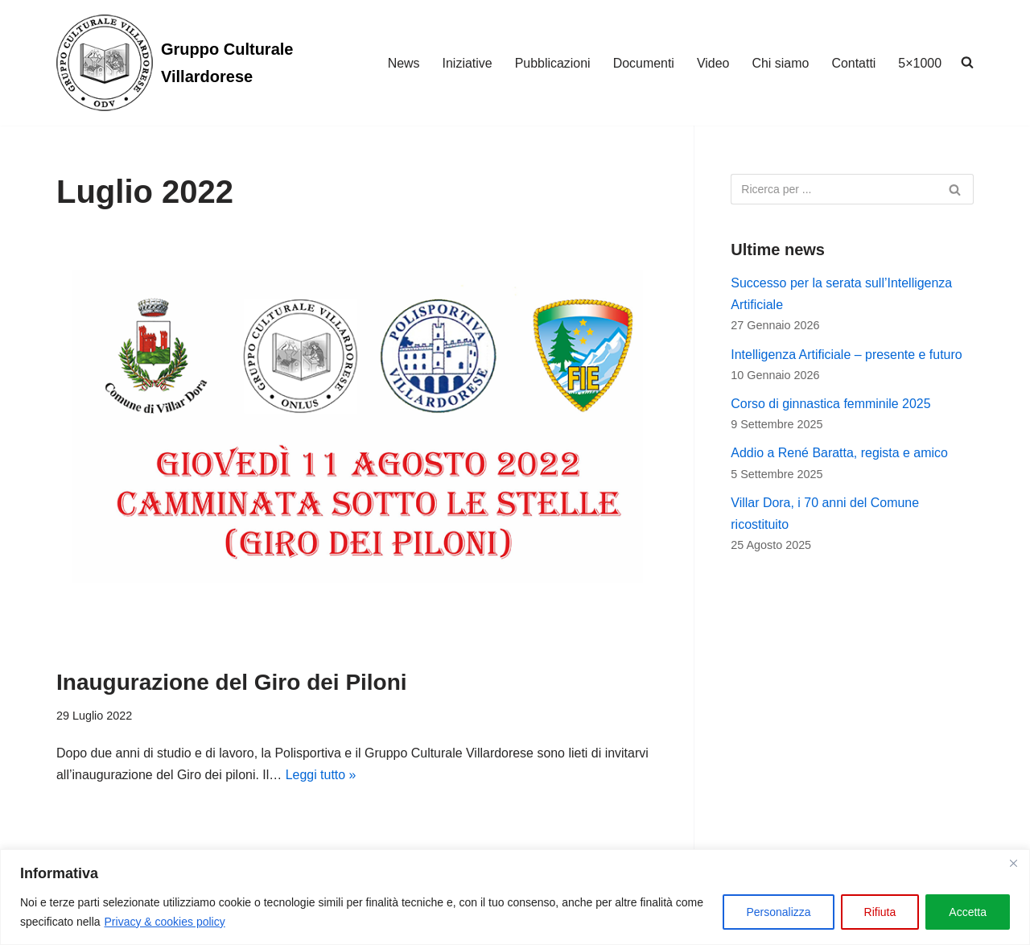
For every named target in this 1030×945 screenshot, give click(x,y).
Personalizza (778, 912)
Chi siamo (780, 63)
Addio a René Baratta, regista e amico (839, 453)
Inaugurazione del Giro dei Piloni (231, 682)
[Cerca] (834, 189)
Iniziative (466, 63)
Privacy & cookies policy (165, 921)
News (402, 63)
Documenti (643, 63)
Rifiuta (880, 912)
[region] (515, 897)
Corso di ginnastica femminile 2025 (831, 404)
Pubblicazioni (551, 63)
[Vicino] (1013, 863)
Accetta (968, 912)
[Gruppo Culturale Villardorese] (197, 62)
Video (712, 63)
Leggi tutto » (321, 775)
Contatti (853, 63)
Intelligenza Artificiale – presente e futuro (846, 354)
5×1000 (919, 63)
